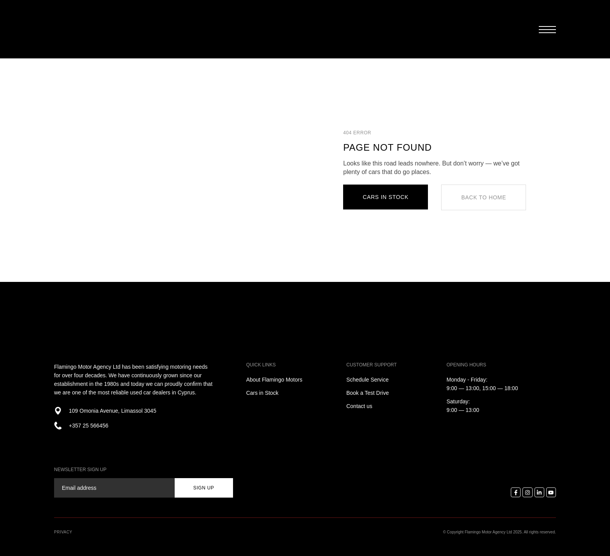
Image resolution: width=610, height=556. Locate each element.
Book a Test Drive (367, 393)
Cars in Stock (262, 393)
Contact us (359, 406)
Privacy (63, 532)
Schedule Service (367, 380)
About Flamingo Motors (274, 380)
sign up (203, 488)
